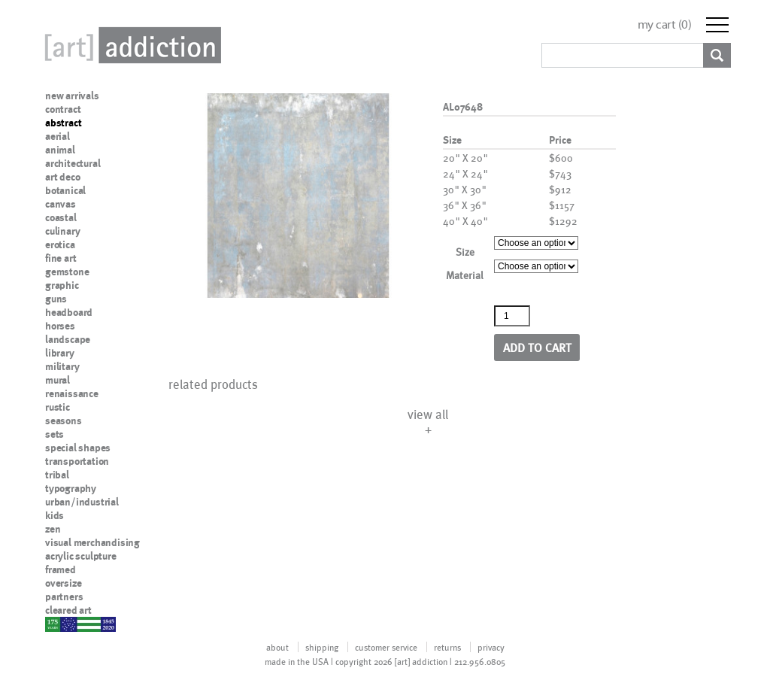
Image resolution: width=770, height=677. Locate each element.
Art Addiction (130, 45)
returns (447, 647)
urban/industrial (82, 502)
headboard (68, 312)
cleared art (68, 610)
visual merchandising (92, 542)
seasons (63, 420)
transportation (77, 461)
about (277, 647)
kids (54, 515)
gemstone (67, 272)
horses (60, 326)
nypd (56, 624)
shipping (321, 647)
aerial (57, 136)
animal (60, 150)
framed (60, 569)
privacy (491, 647)
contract (62, 109)
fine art (60, 258)
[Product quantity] (512, 315)
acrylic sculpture (81, 556)
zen (52, 529)
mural (57, 380)
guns (56, 299)
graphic (62, 285)
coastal (61, 217)
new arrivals (72, 96)
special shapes (78, 448)
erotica (60, 244)
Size (465, 251)
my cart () (665, 24)
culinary (62, 231)
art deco (62, 177)
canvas (60, 204)
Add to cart (537, 347)
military (62, 366)
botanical (65, 190)
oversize (63, 583)
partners (64, 596)
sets (54, 434)
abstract (63, 123)
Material (465, 275)
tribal (57, 475)
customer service (386, 647)
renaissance (72, 393)
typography (70, 488)
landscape (67, 339)
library (59, 353)
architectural (72, 163)
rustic (57, 407)
